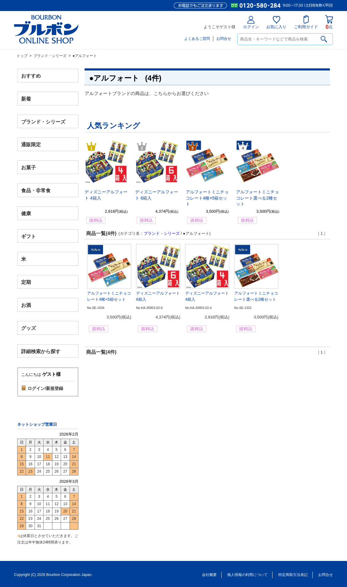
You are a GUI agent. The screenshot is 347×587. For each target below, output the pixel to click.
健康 (26, 213)
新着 (26, 98)
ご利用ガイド (306, 22)
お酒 (26, 304)
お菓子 (28, 167)
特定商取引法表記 (293, 575)
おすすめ (31, 75)
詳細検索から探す (40, 351)
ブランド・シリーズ (50, 56)
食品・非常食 (36, 190)
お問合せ (223, 38)
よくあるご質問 (197, 38)
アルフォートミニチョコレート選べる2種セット (257, 197)
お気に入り (276, 22)
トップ (22, 56)
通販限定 (31, 144)
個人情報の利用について (247, 575)
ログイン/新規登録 (45, 388)
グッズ (28, 327)
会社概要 (209, 575)
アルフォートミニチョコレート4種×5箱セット (207, 197)
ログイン (251, 22)
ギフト (28, 236)
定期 (26, 282)
